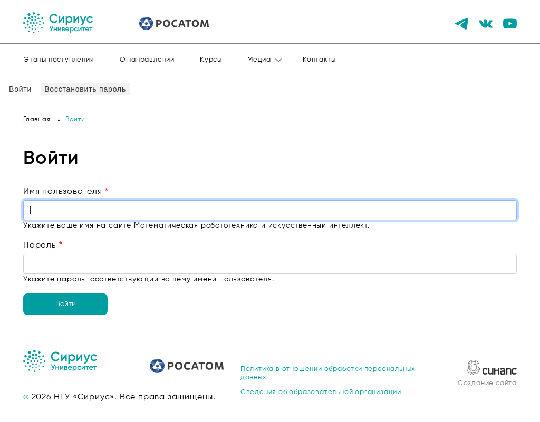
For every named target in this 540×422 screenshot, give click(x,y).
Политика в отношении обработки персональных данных (328, 373)
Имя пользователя (62, 192)
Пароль (39, 245)
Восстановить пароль (85, 89)
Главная (37, 119)
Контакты (319, 59)
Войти (22, 88)
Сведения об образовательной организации (320, 392)
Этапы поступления (59, 59)
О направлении (147, 59)
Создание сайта (487, 383)
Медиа (259, 59)
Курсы (211, 59)
